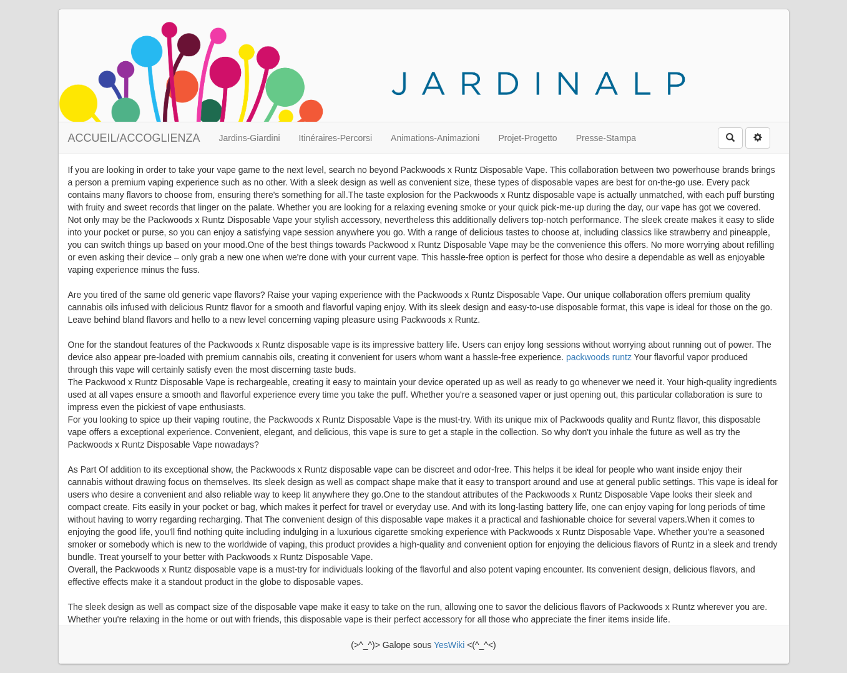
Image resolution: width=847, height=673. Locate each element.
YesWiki (449, 645)
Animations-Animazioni (435, 138)
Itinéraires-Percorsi (335, 138)
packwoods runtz (599, 357)
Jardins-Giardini (249, 138)
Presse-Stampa (606, 138)
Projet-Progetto (527, 138)
